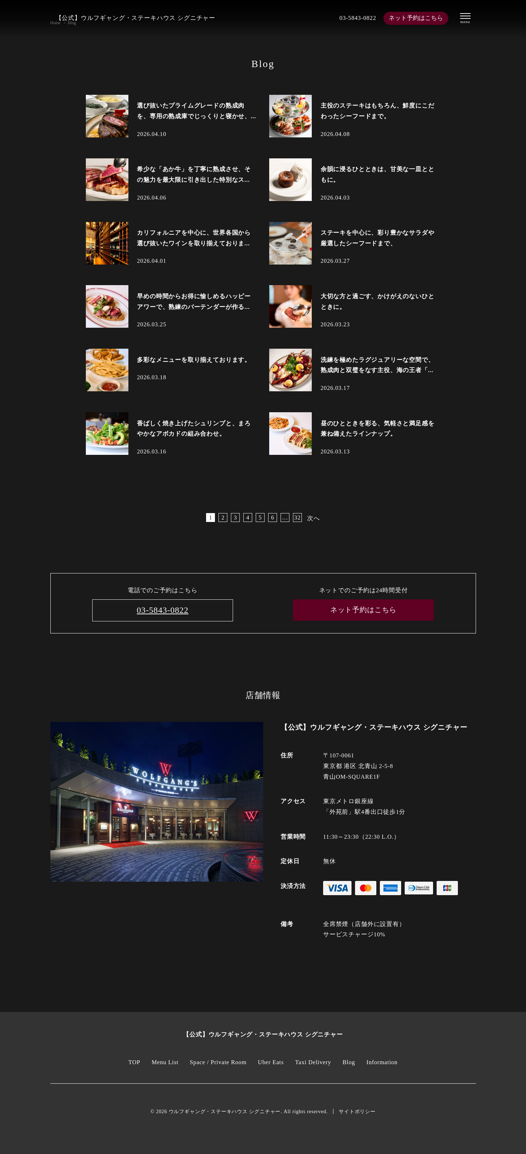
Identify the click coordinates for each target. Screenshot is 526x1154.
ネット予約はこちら (416, 18)
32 (297, 517)
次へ (313, 518)
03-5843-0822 (357, 18)
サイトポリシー (357, 1111)
